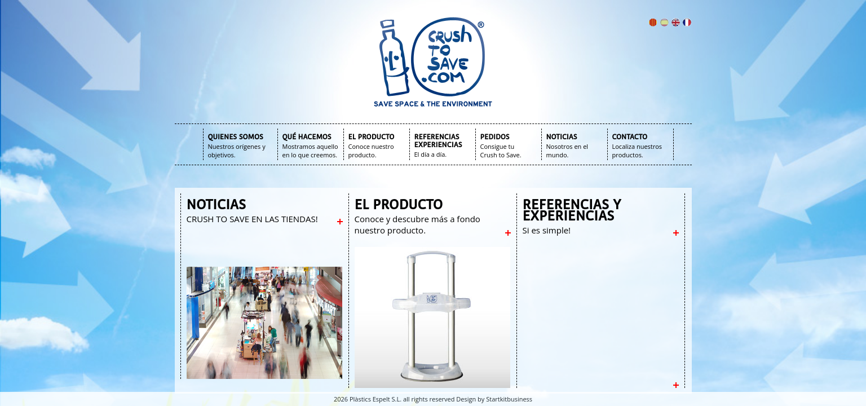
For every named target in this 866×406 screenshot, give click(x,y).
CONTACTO (630, 137)
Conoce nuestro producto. (371, 150)
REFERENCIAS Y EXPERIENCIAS (572, 210)
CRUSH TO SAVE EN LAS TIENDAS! (252, 218)
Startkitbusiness (509, 399)
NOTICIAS (561, 137)
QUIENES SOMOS (235, 137)
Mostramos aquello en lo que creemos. (310, 150)
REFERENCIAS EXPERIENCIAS (438, 141)
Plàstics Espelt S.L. (375, 399)
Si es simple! (547, 230)
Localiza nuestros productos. (637, 150)
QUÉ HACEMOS (307, 137)
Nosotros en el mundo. (567, 150)
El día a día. (430, 154)
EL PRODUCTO (371, 137)
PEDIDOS (495, 137)
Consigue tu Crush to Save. (501, 150)
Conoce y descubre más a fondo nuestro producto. (417, 224)
